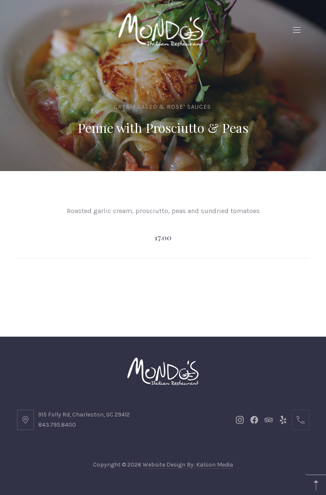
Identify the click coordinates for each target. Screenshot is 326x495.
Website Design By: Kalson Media (188, 464)
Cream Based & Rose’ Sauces (162, 106)
